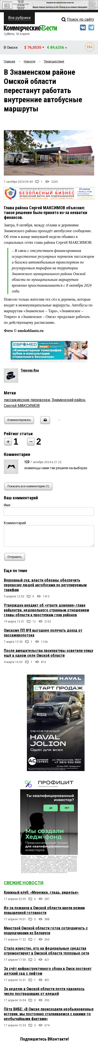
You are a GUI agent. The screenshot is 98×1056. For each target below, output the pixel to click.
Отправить (15, 557)
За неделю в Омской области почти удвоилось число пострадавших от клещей (44, 991)
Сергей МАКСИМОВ (22, 405)
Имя (7, 505)
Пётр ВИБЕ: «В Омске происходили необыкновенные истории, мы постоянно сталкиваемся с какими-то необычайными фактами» (49, 1014)
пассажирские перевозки (27, 400)
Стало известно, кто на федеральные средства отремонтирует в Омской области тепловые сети (46, 950)
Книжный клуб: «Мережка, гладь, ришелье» (41, 892)
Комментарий (15, 523)
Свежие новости (23, 882)
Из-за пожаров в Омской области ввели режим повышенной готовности (44, 910)
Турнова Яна (30, 370)
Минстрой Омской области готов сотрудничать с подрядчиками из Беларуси (46, 930)
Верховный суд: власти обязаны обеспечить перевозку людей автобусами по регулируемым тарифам (45, 585)
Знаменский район (68, 400)
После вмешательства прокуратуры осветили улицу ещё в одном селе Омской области (48, 653)
